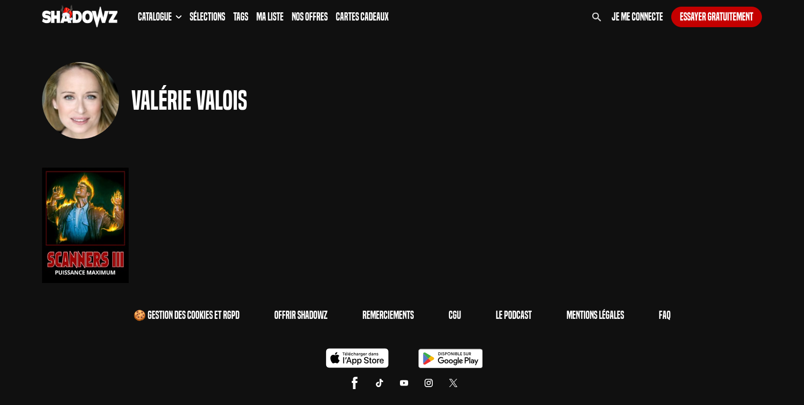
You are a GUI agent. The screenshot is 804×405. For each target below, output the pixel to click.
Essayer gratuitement (716, 17)
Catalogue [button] (160, 17)
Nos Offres (310, 17)
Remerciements (388, 315)
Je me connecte (637, 17)
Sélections (207, 17)
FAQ (665, 315)
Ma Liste (270, 17)
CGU (455, 315)
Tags (240, 17)
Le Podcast (514, 315)
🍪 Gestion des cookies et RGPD (186, 315)
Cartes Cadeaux (362, 17)
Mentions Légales (595, 315)
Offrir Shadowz (301, 315)
